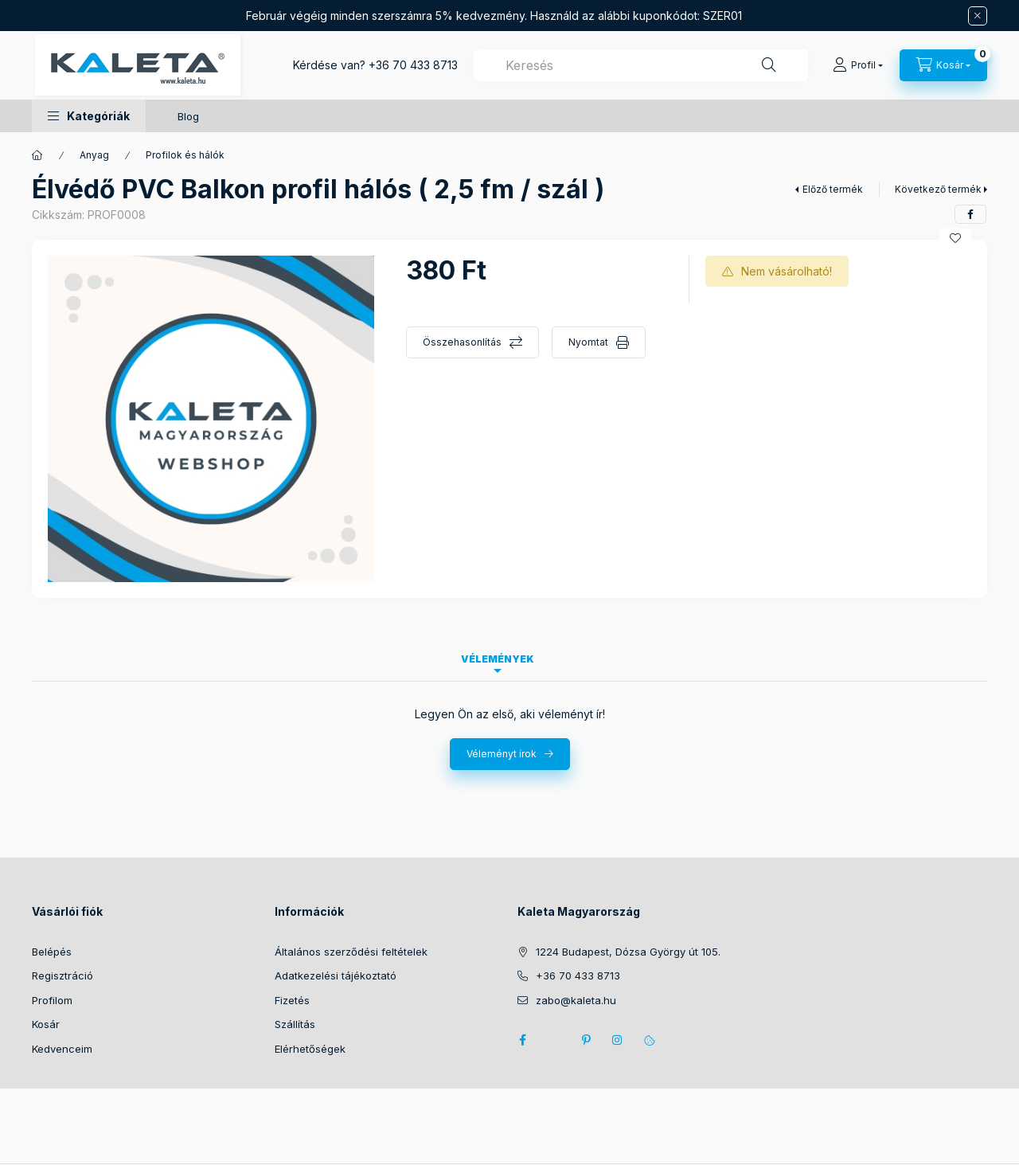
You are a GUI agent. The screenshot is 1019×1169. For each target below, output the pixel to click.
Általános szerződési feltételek (351, 951)
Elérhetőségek (310, 1048)
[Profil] (858, 65)
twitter (554, 1040)
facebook (522, 1040)
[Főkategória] (37, 155)
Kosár (46, 1024)
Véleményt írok (502, 754)
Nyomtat (588, 342)
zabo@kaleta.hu (576, 1000)
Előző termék (832, 189)
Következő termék (938, 189)
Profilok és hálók (185, 155)
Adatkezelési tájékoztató (335, 975)
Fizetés (292, 1000)
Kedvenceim (62, 1048)
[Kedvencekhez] (955, 238)
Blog (188, 116)
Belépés (52, 951)
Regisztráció (62, 975)
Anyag (94, 155)
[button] (89, 116)
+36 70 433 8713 (413, 65)
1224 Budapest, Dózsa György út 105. (628, 951)
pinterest (586, 1040)
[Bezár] (977, 15)
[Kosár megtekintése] (943, 65)
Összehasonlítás (462, 342)
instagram (618, 1040)
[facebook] (970, 214)
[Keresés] (769, 65)
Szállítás (295, 1024)
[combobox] (641, 65)
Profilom (52, 1000)
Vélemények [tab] (497, 659)
